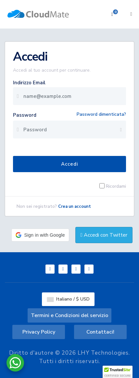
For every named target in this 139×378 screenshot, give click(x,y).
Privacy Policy (38, 332)
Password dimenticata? (101, 114)
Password (24, 115)
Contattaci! (100, 332)
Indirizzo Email (29, 82)
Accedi (69, 164)
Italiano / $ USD (68, 299)
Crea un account (74, 206)
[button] (40, 235)
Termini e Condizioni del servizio (69, 315)
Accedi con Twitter (104, 235)
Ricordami (116, 186)
